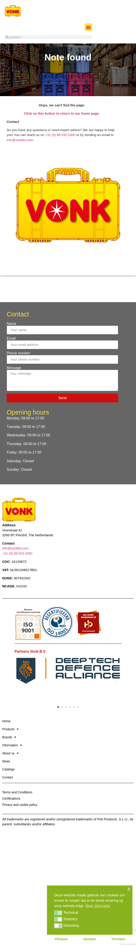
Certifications (11, 810)
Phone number (18, 364)
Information (12, 756)
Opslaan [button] (89, 939)
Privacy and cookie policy (19, 816)
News (6, 772)
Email (11, 350)
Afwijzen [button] (61, 939)
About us (10, 764)
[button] (88, 27)
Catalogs (8, 780)
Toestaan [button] (118, 939)
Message (14, 379)
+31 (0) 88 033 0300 (60, 146)
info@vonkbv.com (20, 151)
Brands (9, 748)
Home (6, 732)
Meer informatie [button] (97, 906)
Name (11, 335)
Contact (7, 788)
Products (10, 740)
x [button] (128, 889)
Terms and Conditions (17, 803)
